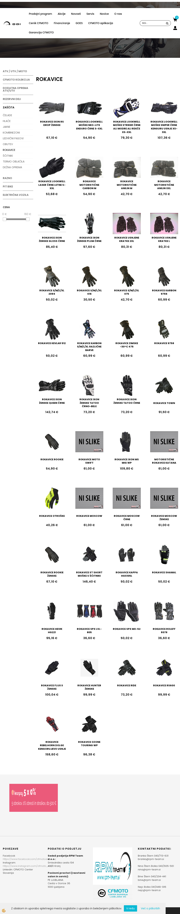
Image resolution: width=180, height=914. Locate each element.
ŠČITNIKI (8, 156)
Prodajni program (40, 14)
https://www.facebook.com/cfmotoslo (26, 859)
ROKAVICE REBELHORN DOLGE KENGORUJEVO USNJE (52, 745)
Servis (90, 14)
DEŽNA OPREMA (12, 167)
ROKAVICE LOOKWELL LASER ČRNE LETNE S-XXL (51, 185)
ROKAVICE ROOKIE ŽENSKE (51, 574)
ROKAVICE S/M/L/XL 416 (89, 292)
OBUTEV (8, 144)
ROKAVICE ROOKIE (51, 459)
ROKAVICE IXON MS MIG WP (127, 461)
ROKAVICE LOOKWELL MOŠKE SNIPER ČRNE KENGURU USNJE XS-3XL (164, 127)
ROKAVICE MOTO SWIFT (89, 461)
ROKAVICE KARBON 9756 (164, 292)
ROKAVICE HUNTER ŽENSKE (89, 687)
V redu (130, 908)
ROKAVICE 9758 (164, 343)
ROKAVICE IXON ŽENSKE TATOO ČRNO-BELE (89, 403)
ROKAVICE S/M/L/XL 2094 (51, 292)
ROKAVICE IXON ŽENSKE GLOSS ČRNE (52, 239)
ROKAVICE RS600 (164, 685)
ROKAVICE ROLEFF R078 (164, 630)
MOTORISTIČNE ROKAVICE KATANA (164, 461)
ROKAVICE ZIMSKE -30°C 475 (126, 345)
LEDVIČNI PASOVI (13, 138)
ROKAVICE (9, 150)
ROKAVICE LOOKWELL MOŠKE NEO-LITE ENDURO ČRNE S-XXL (89, 125)
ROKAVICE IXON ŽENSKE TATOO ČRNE (126, 401)
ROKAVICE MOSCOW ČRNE (127, 517)
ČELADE (7, 115)
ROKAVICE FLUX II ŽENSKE (52, 687)
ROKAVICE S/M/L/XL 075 (126, 292)
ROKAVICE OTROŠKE (52, 516)
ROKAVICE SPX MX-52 (126, 629)
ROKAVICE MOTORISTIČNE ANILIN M (127, 185)
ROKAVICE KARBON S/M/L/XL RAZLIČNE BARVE (89, 346)
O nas (118, 14)
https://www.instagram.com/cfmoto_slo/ (28, 866)
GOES (79, 23)
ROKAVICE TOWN (164, 403)
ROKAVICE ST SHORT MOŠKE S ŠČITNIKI (89, 574)
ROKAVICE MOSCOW (89, 516)
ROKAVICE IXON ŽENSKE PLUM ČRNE (89, 239)
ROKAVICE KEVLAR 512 (52, 343)
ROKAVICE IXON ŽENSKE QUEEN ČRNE (52, 401)
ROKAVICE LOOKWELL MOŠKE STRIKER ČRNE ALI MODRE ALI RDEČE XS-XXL (126, 127)
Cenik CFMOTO (38, 23)
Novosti (76, 14)
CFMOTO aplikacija (100, 23)
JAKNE (6, 127)
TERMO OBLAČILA (13, 161)
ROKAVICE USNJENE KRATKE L (164, 239)
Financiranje (62, 23)
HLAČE (7, 121)
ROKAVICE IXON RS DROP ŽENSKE (52, 123)
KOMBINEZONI (11, 132)
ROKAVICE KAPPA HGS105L (127, 574)
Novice (104, 14)
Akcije (61, 14)
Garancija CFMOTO (41, 32)
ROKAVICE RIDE (126, 685)
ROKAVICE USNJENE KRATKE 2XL (126, 239)
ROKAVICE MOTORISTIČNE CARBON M (89, 185)
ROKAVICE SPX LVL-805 (89, 630)
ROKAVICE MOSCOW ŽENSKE (164, 517)
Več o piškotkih (150, 908)
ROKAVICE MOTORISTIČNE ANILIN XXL (164, 185)
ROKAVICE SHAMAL (164, 572)
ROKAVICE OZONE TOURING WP (89, 743)
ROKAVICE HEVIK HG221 (52, 630)
